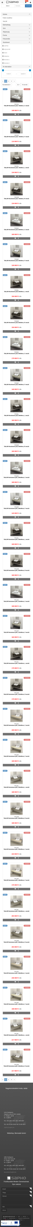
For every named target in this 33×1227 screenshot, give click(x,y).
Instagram (8, 1220)
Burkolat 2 (7, 63)
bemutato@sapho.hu (10, 1172)
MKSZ (24, 1216)
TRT (19, 1216)
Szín (4, 28)
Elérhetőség (6, 25)
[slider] (3, 70)
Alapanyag (6, 32)
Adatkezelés (12, 1218)
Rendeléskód (6, 84)
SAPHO (6, 46)
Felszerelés (6, 39)
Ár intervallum (7, 66)
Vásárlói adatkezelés (23, 1218)
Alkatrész (6, 56)
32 (18, 84)
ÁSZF (4, 1218)
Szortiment (6, 42)
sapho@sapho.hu (9, 1127)
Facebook (18, 1220)
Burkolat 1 (7, 59)
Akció (5, 52)
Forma (5, 35)
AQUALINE (7, 49)
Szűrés (5, 14)
